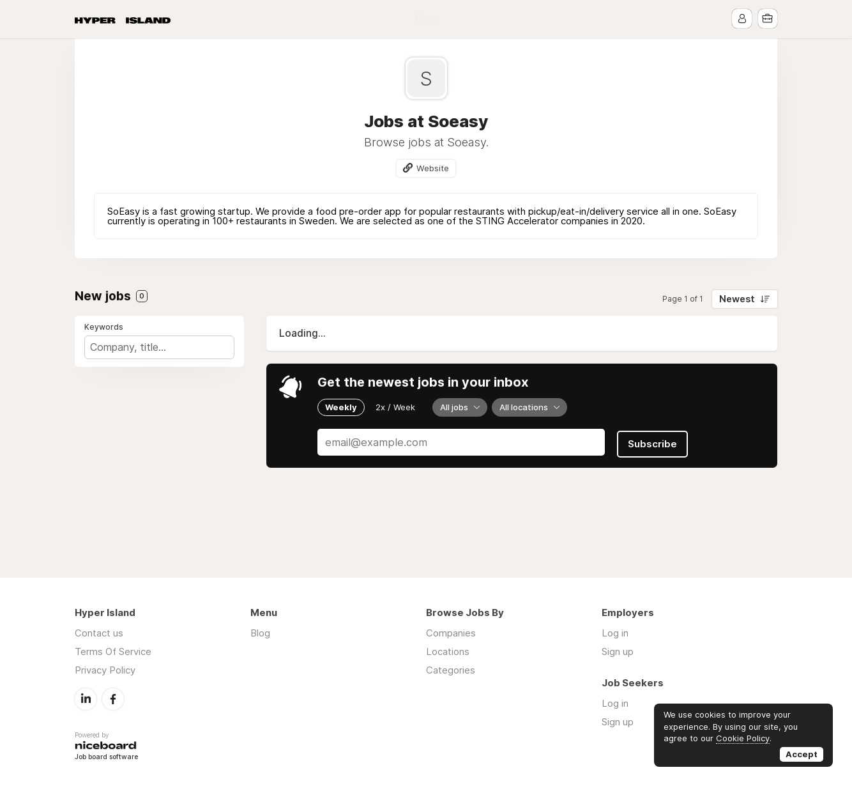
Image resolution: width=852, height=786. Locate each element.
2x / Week (395, 407)
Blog (426, 19)
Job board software (106, 757)
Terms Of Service (113, 651)
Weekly (341, 407)
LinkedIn (85, 698)
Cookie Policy (743, 738)
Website (433, 168)
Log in (615, 633)
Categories (450, 670)
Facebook (113, 698)
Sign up (618, 651)
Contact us (99, 633)
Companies (451, 633)
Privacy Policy (105, 670)
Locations (447, 651)
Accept (802, 754)
